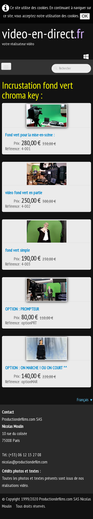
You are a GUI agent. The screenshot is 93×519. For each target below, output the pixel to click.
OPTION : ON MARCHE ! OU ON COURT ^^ (36, 368)
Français (85, 399)
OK (85, 16)
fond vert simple (17, 250)
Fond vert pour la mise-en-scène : (30, 135)
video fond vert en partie (23, 192)
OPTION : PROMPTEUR (22, 309)
